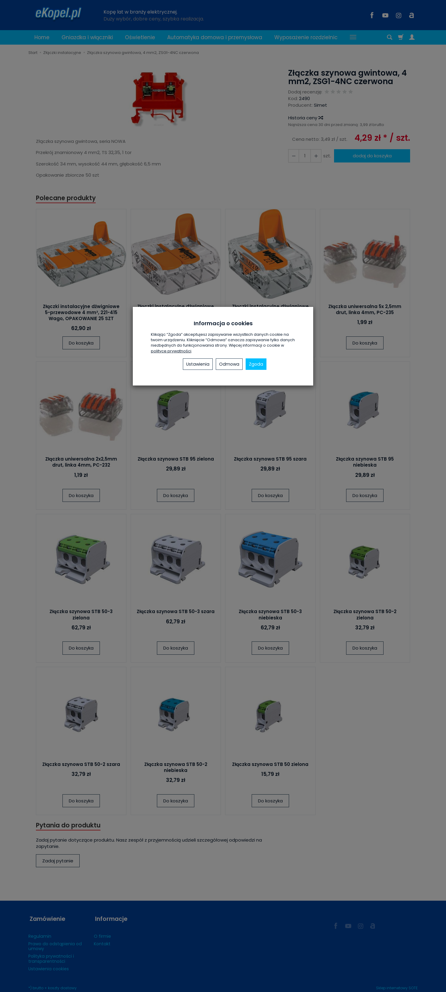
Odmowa (229, 364)
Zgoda (256, 364)
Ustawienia (197, 364)
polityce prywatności (171, 351)
